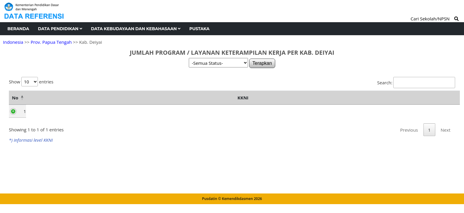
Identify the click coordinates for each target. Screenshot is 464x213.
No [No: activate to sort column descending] (15, 105)
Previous (409, 152)
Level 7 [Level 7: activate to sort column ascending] (334, 112)
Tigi (32, 125)
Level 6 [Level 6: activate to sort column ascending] (297, 112)
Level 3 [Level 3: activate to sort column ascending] (186, 112)
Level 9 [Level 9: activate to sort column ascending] (408, 112)
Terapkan (262, 63)
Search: (416, 82)
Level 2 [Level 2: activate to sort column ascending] (149, 112)
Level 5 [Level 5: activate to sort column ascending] (260, 112)
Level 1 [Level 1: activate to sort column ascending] (112, 112)
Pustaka (199, 28)
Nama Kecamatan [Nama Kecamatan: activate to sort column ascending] (58, 105)
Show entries (31, 81)
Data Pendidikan (60, 28)
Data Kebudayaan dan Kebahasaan (135, 28)
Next (445, 152)
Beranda (18, 28)
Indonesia (13, 42)
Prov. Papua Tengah (51, 42)
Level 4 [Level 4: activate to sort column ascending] (223, 112)
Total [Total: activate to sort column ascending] (441, 112)
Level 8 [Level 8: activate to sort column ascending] (371, 112)
